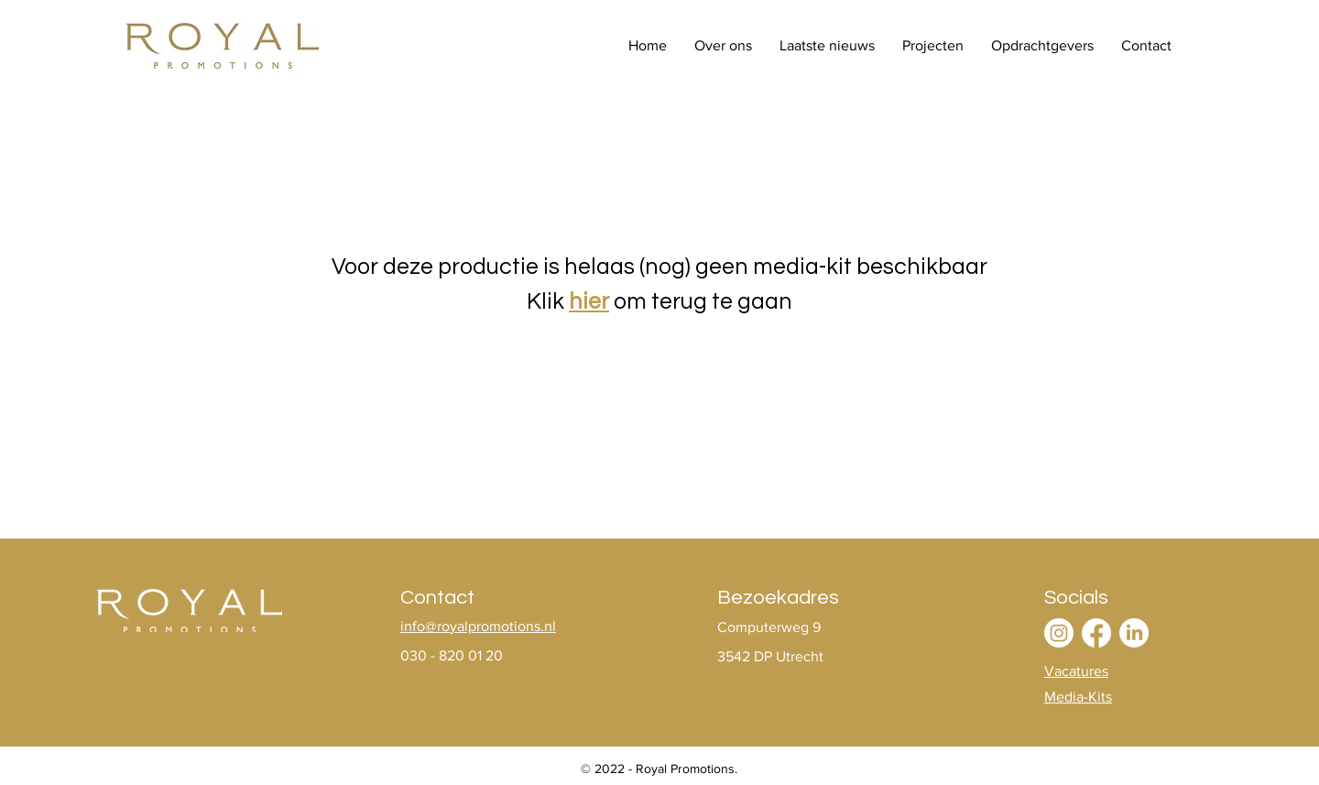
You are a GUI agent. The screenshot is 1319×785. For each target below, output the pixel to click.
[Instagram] (1059, 633)
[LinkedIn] (1134, 633)
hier (589, 301)
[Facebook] (1096, 633)
